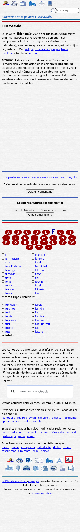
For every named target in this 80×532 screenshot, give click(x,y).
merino (26, 421)
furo (37, 312)
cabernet (43, 417)
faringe (39, 258)
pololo (45, 451)
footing (39, 282)
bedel (74, 432)
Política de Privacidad (14, 481)
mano (30, 436)
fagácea (40, 255)
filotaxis (10, 274)
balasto (56, 417)
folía (8, 282)
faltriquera (12, 258)
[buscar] (39, 391)
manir (37, 421)
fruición (10, 293)
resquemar (70, 417)
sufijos (29, 49)
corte (5, 432)
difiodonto (44, 447)
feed (38, 262)
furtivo (39, 316)
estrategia (9, 436)
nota (22, 432)
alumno (45, 432)
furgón (39, 308)
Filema (39, 270)
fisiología (7, 53)
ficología (10, 270)
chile (36, 451)
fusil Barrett (42, 324)
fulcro (38, 293)
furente (10, 308)
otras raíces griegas (47, 49)
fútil (37, 328)
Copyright (33, 481)
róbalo (67, 447)
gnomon (33, 53)
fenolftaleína (13, 266)
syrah (32, 417)
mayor (15, 421)
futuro (39, 331)
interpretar (28, 447)
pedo (21, 436)
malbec (22, 417)
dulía (14, 432)
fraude (9, 289)
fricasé (39, 289)
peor (6, 421)
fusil (7, 324)
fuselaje (40, 320)
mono (5, 447)
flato (8, 278)
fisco (38, 274)
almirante (24, 451)
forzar (9, 285)
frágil (38, 285)
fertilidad (41, 266)
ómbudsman (60, 432)
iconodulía (8, 417)
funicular (11, 305)
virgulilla (32, 432)
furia (8, 312)
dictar (57, 447)
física (64, 49)
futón (8, 331)
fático (8, 262)
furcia (38, 305)
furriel (9, 316)
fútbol (9, 328)
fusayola (10, 320)
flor (37, 278)
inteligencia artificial (42, 492)
